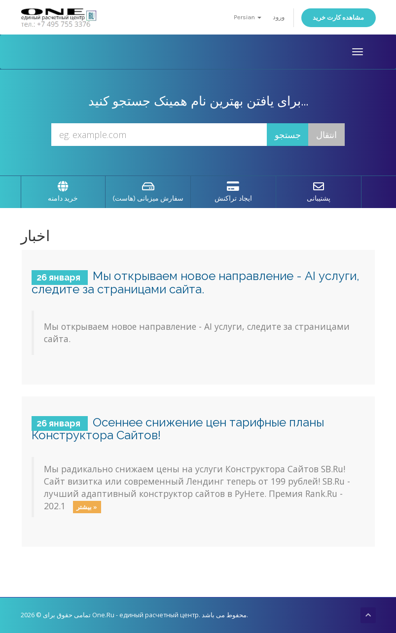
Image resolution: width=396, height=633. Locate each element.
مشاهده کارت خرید (338, 17)
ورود (279, 17)
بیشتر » (86, 506)
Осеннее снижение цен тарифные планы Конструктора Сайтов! (178, 428)
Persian (247, 17)
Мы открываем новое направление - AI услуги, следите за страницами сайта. (196, 282)
